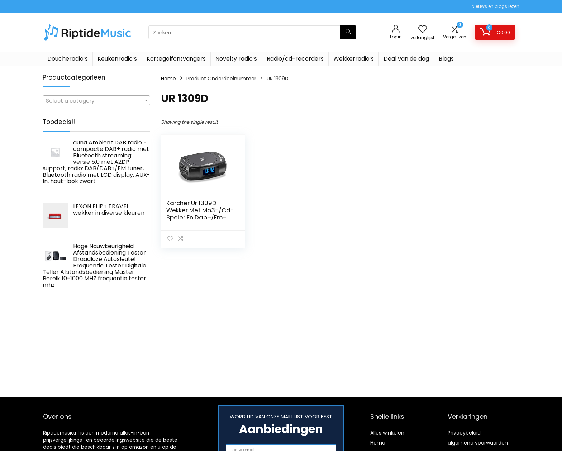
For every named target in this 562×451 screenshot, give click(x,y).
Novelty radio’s (236, 58)
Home (168, 78)
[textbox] (96, 101)
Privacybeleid (464, 432)
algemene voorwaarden (478, 442)
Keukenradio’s (117, 58)
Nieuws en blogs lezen (495, 6)
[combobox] (96, 100)
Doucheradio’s (67, 58)
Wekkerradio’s (353, 58)
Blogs (446, 58)
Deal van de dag (406, 58)
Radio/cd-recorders (295, 58)
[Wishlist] (422, 29)
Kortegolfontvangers (176, 58)
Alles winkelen (387, 432)
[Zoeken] (348, 32)
